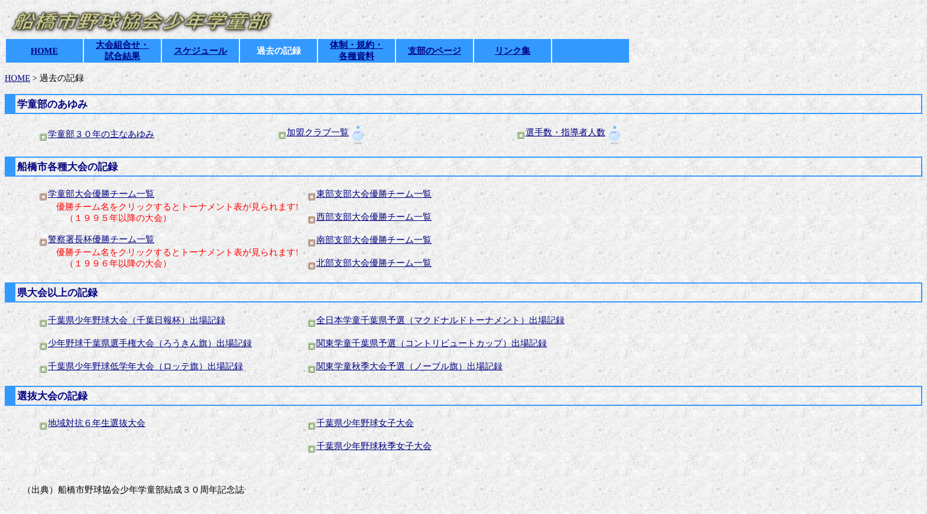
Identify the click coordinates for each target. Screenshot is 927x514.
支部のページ (434, 51)
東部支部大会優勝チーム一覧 (374, 194)
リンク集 (512, 51)
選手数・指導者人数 (565, 132)
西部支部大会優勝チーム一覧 (374, 217)
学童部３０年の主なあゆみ (101, 134)
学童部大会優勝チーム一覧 (101, 194)
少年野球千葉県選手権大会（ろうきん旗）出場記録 (145, 343)
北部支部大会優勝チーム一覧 (374, 263)
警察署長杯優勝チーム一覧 (101, 239)
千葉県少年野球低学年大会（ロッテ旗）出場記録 (145, 366)
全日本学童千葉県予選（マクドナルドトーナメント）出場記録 (440, 320)
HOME (44, 51)
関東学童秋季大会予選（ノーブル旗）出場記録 (409, 366)
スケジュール (200, 51)
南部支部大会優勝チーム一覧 (374, 240)
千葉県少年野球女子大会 (365, 423)
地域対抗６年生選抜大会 (96, 423)
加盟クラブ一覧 (318, 132)
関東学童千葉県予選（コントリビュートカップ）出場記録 (431, 343)
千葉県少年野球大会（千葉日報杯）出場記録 (136, 320)
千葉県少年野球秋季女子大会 (374, 446)
